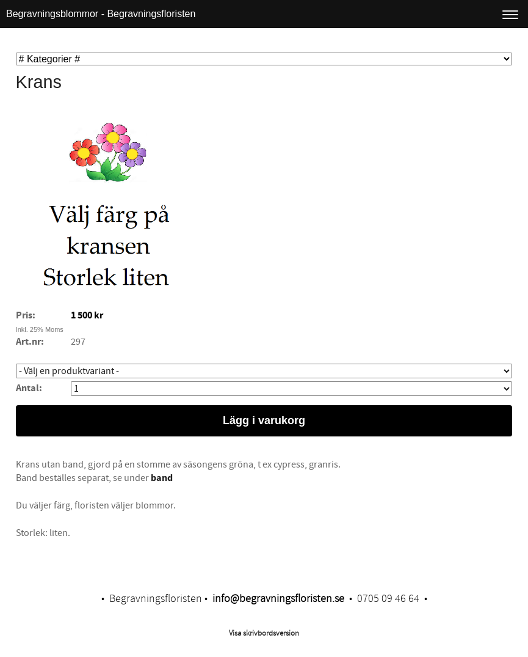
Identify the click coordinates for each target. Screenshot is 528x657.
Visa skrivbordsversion (264, 633)
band (161, 478)
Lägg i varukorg (264, 420)
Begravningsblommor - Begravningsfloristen (100, 14)
